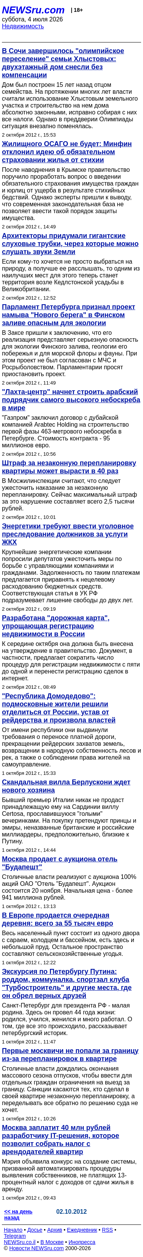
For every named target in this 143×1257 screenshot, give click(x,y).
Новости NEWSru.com (36, 1248)
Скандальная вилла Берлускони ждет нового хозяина (66, 786)
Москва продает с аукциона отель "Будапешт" (59, 863)
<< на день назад (18, 1214)
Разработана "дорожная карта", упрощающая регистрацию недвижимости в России (55, 626)
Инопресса (82, 1242)
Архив (54, 1230)
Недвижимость (23, 26)
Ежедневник (82, 1230)
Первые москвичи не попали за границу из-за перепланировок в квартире (70, 1055)
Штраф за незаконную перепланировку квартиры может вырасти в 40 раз (69, 467)
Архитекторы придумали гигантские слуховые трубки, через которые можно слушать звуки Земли (70, 244)
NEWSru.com (33, 10)
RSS (107, 1230)
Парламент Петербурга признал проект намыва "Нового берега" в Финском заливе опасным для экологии (68, 315)
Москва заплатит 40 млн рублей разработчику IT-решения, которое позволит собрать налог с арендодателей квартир (60, 1140)
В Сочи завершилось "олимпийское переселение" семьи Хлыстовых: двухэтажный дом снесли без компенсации (63, 63)
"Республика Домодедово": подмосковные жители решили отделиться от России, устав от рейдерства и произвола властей (59, 708)
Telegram (15, 1236)
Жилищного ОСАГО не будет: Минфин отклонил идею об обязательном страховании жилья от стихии (67, 152)
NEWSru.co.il (19, 1242)
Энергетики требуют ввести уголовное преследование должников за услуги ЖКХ (68, 534)
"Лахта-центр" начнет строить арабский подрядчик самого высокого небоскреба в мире (71, 400)
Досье (34, 1230)
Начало (13, 1230)
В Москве (52, 1242)
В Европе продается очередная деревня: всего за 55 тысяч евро (57, 919)
